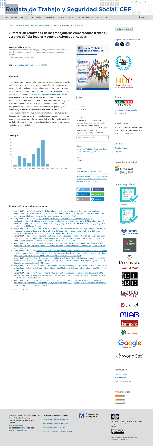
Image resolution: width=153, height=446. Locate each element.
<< (10, 289)
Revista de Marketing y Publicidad (54, 427)
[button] (83, 189)
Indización (36, 17)
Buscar (142, 17)
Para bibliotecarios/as (123, 381)
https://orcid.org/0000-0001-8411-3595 (21, 57)
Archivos (24, 17)
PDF (81, 97)
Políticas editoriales (85, 17)
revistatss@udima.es (16, 425)
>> (27, 289)
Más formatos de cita (86, 137)
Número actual (11, 17)
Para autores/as (120, 378)
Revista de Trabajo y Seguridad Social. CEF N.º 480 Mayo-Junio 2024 (49, 25)
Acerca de (101, 17)
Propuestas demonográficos (92, 415)
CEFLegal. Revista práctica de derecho (56, 419)
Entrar (145, 2)
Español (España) (122, 148)
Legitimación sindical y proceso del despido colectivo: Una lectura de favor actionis (70, 243)
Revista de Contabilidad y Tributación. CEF (57, 423)
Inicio (11, 25)
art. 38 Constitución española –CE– (45, 94)
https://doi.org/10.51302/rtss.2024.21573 (30, 65)
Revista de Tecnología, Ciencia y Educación (57, 431)
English (118, 152)
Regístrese (119, 127)
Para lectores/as (121, 374)
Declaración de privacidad (18, 430)
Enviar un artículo (123, 29)
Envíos (70, 17)
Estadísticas (50, 17)
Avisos (61, 17)
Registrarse (136, 2)
